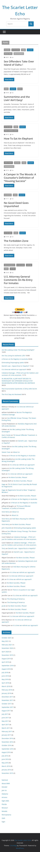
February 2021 (7, 645)
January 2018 (6, 693)
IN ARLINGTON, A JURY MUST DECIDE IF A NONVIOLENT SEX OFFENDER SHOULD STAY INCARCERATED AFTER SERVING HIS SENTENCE (18, 381)
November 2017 (7, 700)
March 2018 (6, 686)
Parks (23, 50)
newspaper (8, 195)
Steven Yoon (6, 452)
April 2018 (5, 683)
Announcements (9, 265)
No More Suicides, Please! (18, 477)
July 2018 (5, 672)
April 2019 (5, 662)
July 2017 (5, 714)
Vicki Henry (6, 512)
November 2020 (7, 648)
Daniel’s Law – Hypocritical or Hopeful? (15, 366)
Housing (7, 50)
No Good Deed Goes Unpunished (16, 204)
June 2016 (5, 759)
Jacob (4, 606)
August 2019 (6, 659)
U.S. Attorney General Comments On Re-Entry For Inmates (18, 280)
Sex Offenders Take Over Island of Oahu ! (19, 63)
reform (13, 269)
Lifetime (29, 265)
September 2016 (7, 749)
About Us (16, 452)
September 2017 (7, 707)
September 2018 (7, 666)
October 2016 (6, 745)
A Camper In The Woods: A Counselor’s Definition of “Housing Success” (20, 178)
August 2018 (6, 669)
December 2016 (7, 738)
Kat (12, 57)
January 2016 (6, 770)
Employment (8, 162)
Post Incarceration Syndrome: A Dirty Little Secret (19, 389)
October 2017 (6, 704)
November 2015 (7, 773)
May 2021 (5, 641)
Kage (3, 484)
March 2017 (6, 728)
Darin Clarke (6, 435)
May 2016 (5, 763)
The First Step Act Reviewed (11, 394)
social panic (8, 53)
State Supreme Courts (11, 130)
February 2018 (7, 690)
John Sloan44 (6, 528)
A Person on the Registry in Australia (15, 359)
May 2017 (5, 721)
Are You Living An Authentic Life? (13, 356)
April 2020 (5, 652)
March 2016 (6, 766)
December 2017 (7, 697)
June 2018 (5, 676)
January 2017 (6, 735)
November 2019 (7, 655)
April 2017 (5, 725)
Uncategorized (18, 53)
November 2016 (7, 742)
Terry (3, 548)
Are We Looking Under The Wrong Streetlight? (18, 350)
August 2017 (6, 711)
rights (20, 89)
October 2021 (6, 638)
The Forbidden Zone (16, 241)
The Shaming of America (16, 599)
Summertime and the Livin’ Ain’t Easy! (17, 98)
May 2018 (5, 679)
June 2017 (5, 718)
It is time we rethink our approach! (14, 369)
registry (30, 50)
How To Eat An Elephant (18, 138)
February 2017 (7, 731)
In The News (15, 50)
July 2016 (5, 756)
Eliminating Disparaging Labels (13, 363)
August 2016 (6, 752)
